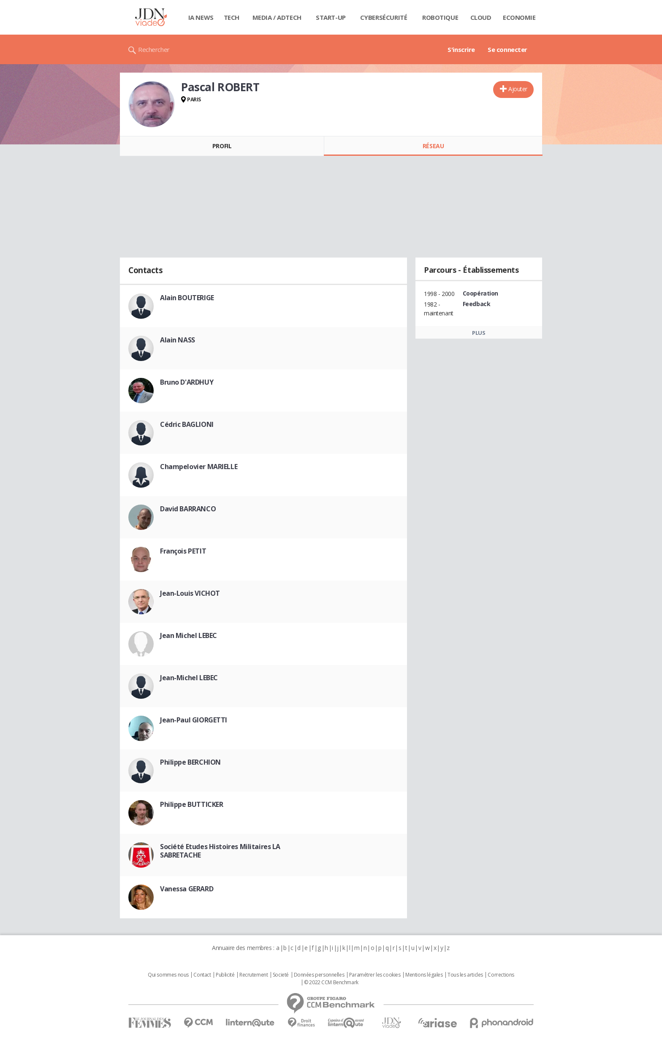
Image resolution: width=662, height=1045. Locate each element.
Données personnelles (319, 975)
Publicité (225, 975)
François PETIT (183, 551)
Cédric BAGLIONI (187, 424)
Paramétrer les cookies (375, 975)
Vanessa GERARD (186, 888)
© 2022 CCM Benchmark (331, 982)
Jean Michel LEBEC (188, 635)
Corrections (501, 975)
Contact (202, 975)
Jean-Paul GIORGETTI (193, 720)
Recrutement (253, 975)
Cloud (480, 17)
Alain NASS (177, 340)
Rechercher (154, 49)
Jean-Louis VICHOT (190, 593)
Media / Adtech (276, 17)
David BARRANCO (188, 508)
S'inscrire (461, 49)
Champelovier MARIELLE (198, 466)
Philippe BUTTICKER (191, 804)
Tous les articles (465, 975)
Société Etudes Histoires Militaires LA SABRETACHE (220, 851)
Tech (231, 17)
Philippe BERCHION (190, 762)
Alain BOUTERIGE (187, 297)
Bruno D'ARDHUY (186, 382)
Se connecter (507, 49)
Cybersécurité (383, 17)
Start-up (331, 17)
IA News (201, 17)
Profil (221, 146)
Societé (281, 975)
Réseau (433, 146)
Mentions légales (423, 975)
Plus (478, 333)
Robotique (440, 17)
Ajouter (517, 89)
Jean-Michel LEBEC (189, 677)
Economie (519, 17)
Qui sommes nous (168, 975)
